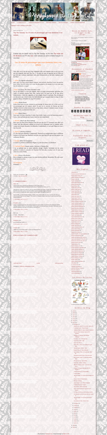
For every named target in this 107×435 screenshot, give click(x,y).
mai (75, 415)
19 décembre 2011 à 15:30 (20, 231)
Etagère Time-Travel (75, 225)
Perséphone (15, 203)
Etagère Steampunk (75, 223)
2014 (74, 316)
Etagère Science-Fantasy (76, 218)
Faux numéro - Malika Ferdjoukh (80, 386)
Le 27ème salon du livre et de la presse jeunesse (83, 392)
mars (75, 418)
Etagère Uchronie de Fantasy (77, 227)
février (75, 420)
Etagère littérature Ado (75, 245)
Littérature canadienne (75, 266)
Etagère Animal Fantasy (76, 175)
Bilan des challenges (78, 380)
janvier (75, 422)
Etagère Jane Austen (75, 196)
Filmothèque (73, 262)
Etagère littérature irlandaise (76, 254)
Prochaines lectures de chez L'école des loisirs (83, 355)
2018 (74, 312)
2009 (74, 427)
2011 (74, 322)
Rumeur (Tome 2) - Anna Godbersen (81, 350)
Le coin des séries (74, 264)
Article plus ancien (59, 263)
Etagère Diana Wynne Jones (76, 182)
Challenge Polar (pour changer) (80, 384)
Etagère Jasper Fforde (75, 197)
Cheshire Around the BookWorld (77, 22)
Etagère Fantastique (75, 184)
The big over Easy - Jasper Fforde (80, 360)
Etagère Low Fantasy (75, 214)
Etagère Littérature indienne (76, 209)
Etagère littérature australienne (77, 250)
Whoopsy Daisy (77, 65)
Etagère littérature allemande (77, 249)
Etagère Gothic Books (75, 189)
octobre (75, 405)
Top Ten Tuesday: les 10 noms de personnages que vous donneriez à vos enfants (37, 34)
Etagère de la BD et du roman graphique (79, 233)
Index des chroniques (63, 22)
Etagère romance (74, 259)
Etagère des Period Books (76, 235)
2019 (74, 310)
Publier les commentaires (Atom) (27, 266)
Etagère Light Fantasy (75, 199)
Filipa (14, 183)
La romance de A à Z (21, 22)
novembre (76, 403)
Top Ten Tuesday (23, 176)
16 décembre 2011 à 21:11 (20, 216)
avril (75, 416)
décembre (76, 324)
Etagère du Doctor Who (76, 242)
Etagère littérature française (76, 252)
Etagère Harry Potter (75, 191)
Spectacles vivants (75, 269)
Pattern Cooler (66, 433)
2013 (74, 318)
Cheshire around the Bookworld (77, 173)
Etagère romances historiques (77, 261)
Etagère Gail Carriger (75, 187)
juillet (75, 411)
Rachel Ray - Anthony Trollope (80, 362)
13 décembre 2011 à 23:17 (20, 199)
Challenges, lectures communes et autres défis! (21, 25)
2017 (74, 314)
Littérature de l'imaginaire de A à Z (36, 22)
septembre (76, 407)
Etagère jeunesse (74, 244)
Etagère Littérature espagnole (77, 204)
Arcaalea (15, 227)
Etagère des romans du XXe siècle (78, 240)
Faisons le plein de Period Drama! (80, 378)
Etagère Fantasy (74, 185)
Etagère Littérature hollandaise (77, 206)
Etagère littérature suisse (76, 257)
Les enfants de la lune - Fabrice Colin (81, 400)
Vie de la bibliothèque (75, 273)
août (75, 409)
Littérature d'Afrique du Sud (76, 268)
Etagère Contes (74, 179)
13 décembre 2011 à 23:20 (20, 209)
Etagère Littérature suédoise (76, 213)
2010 (74, 425)
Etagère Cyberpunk (75, 180)
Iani (32, 56)
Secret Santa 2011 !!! (78, 342)
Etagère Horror (74, 194)
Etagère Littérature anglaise (76, 203)
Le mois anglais (77, 373)
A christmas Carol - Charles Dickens (81, 328)
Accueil (13, 22)
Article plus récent (17, 263)
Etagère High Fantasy (75, 192)
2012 (74, 320)
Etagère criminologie (75, 230)
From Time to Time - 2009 (79, 340)
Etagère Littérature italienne (76, 211)
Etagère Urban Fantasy (75, 228)
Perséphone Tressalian (82, 64)
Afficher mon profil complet (77, 90)
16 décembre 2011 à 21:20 (20, 224)
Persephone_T (79, 63)
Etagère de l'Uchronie (75, 232)
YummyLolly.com (49, 433)
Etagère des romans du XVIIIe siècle (78, 238)
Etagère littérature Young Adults (77, 247)
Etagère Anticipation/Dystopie (77, 177)
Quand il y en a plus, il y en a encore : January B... (84, 326)
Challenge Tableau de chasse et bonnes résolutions (83, 330)
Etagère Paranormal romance (77, 216)
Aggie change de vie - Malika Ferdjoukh (82, 382)
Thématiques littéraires (51, 22)
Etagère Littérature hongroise (77, 208)
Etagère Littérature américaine (77, 201)
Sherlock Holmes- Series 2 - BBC (80, 348)
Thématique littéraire (75, 271)
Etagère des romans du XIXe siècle (78, 237)
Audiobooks (73, 172)
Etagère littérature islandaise (77, 256)
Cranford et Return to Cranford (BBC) (81, 371)
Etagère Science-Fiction (76, 220)
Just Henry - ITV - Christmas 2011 (80, 338)
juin (75, 413)
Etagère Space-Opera (75, 221)
